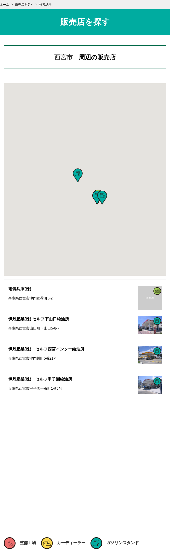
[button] (78, 175)
